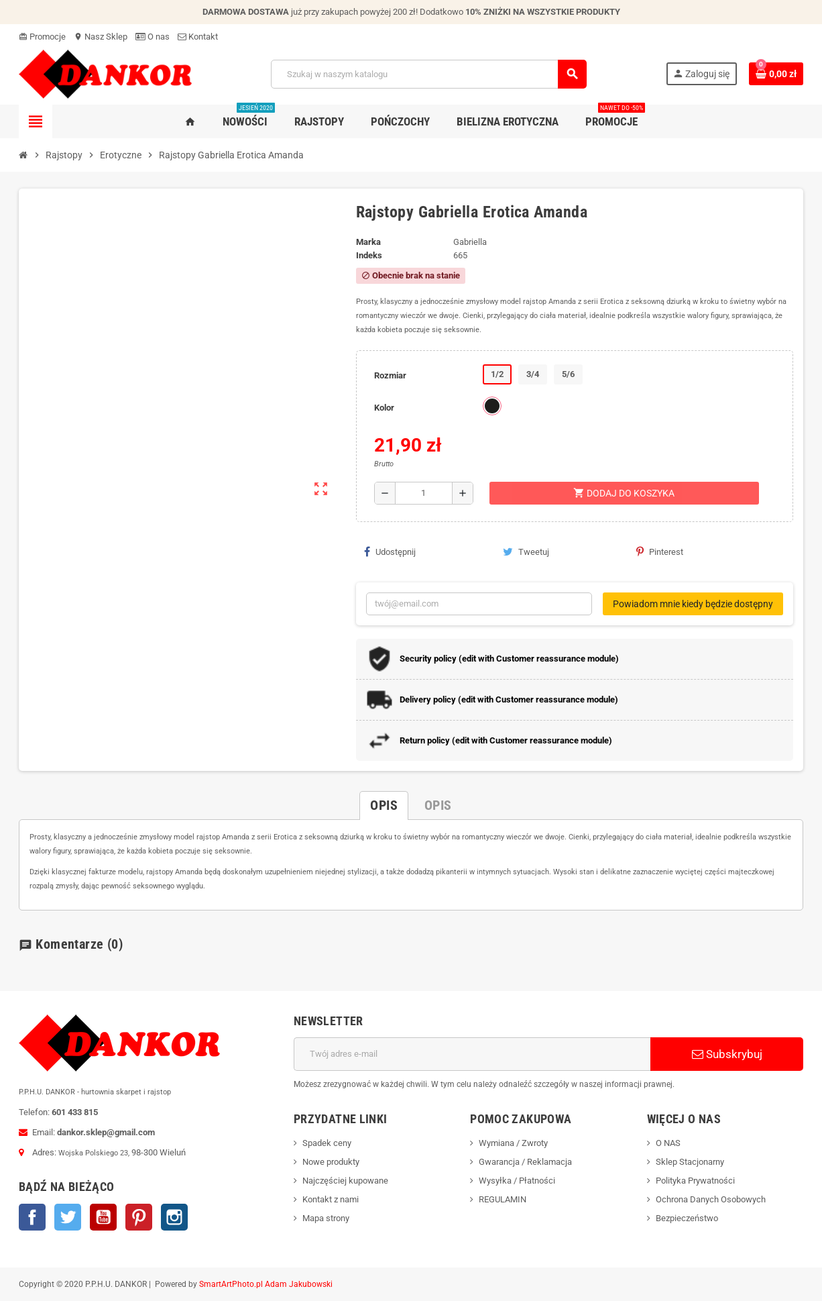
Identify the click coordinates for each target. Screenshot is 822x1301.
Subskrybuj (727, 1054)
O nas (152, 37)
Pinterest (659, 551)
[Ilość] (424, 493)
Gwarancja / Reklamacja (525, 1162)
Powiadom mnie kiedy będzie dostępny (693, 604)
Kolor (384, 408)
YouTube (103, 1217)
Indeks (369, 255)
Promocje (42, 37)
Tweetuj (526, 551)
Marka (368, 242)
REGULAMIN (502, 1199)
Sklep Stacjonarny (690, 1162)
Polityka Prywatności (695, 1181)
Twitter (67, 1217)
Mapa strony (325, 1218)
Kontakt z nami (330, 1199)
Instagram (174, 1217)
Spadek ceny (326, 1143)
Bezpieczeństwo (687, 1218)
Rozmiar (390, 375)
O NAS (668, 1143)
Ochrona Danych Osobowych (711, 1199)
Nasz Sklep (100, 37)
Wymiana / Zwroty (513, 1143)
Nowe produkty (330, 1162)
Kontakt (198, 37)
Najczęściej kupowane (345, 1181)
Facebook (32, 1217)
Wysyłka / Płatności (517, 1181)
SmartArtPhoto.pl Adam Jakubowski (266, 1284)
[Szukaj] (428, 74)
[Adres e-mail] (472, 1054)
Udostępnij (390, 551)
